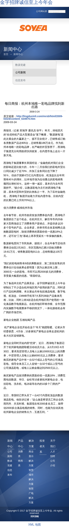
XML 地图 (34, 524)
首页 (5, 54)
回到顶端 (35, 516)
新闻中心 (18, 54)
